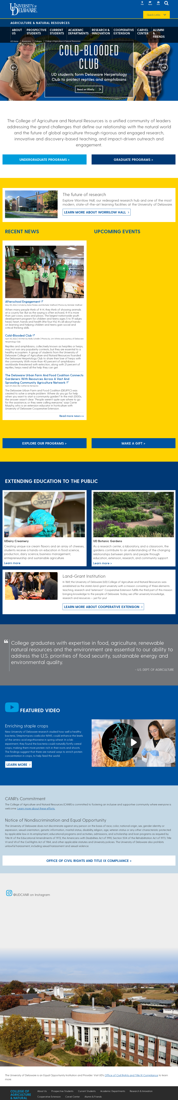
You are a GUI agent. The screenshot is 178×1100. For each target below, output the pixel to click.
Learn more (17, 764)
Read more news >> (71, 415)
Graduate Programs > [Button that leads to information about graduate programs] (133, 159)
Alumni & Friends (159, 33)
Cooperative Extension (124, 31)
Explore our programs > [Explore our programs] (44, 443)
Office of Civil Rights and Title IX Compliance (131, 1075)
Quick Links (153, 14)
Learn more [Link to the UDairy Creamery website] (12, 563)
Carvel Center (142, 31)
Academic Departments (78, 31)
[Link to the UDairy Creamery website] (44, 515)
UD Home (14, 41)
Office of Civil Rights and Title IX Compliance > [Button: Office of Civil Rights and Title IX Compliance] (89, 861)
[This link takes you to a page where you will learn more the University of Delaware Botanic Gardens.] (133, 515)
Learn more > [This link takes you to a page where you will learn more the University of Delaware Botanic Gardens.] (102, 563)
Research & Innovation (101, 31)
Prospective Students (37, 31)
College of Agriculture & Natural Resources (62, 41)
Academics (26, 41)
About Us (17, 31)
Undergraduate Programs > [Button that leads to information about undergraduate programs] (44, 159)
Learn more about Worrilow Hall (95, 212)
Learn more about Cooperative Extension (101, 607)
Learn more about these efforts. (36, 808)
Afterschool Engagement (22, 301)
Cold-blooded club (18, 335)
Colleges (38, 41)
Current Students (57, 31)
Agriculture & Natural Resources (40, 22)
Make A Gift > (133, 443)
